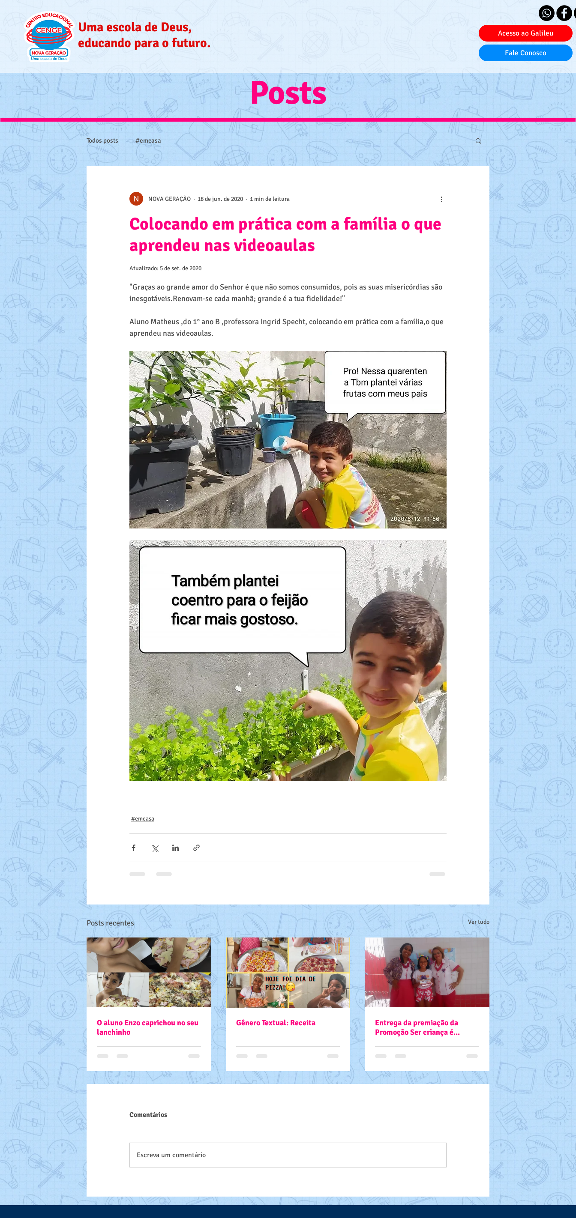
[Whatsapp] (547, 13)
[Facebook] (564, 13)
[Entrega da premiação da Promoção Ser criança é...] (427, 972)
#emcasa (148, 140)
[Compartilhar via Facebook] (133, 848)
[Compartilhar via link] (196, 848)
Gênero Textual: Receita (275, 1022)
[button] (478, 140)
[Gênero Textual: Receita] (288, 972)
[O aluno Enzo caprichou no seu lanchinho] (149, 972)
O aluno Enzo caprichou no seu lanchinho (147, 1027)
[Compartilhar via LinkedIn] (175, 848)
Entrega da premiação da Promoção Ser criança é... (417, 1027)
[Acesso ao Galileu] (526, 33)
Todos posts (102, 140)
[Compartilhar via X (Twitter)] (154, 848)
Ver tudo (478, 921)
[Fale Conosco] (526, 53)
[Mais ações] (441, 199)
